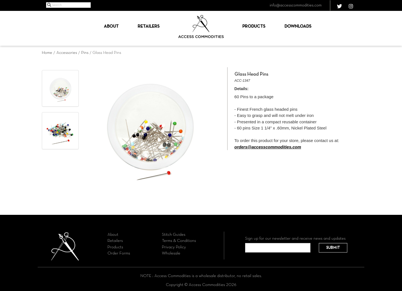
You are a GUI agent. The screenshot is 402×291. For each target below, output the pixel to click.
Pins (84, 53)
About (111, 26)
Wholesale (171, 253)
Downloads (297, 26)
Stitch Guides (173, 235)
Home (47, 53)
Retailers (148, 26)
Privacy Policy (174, 247)
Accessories (66, 53)
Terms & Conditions (179, 241)
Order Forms (118, 253)
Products (253, 26)
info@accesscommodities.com (296, 5)
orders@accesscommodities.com (267, 147)
